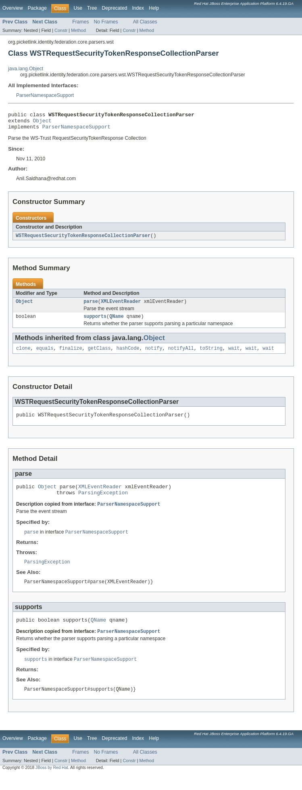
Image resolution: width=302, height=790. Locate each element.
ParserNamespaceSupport (45, 95)
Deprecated (114, 8)
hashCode (128, 354)
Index (138, 8)
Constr (60, 30)
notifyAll (181, 354)
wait (234, 354)
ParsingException (103, 502)
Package (37, 8)
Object (42, 122)
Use (77, 8)
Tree (92, 8)
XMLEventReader (121, 306)
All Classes (145, 22)
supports (94, 322)
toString (211, 354)
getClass (99, 354)
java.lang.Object (25, 68)
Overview (12, 8)
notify (153, 354)
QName (116, 322)
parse (90, 306)
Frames (80, 22)
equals (45, 354)
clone (23, 354)
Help (154, 8)
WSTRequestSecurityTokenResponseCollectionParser (83, 239)
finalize (70, 354)
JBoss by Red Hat (51, 783)
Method (78, 30)
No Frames (106, 22)
